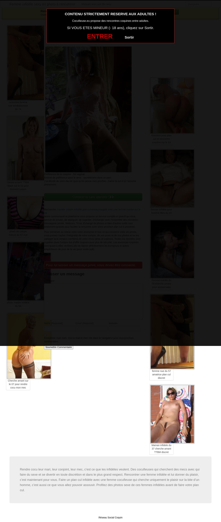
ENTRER (100, 36)
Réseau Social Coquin (111, 517)
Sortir (129, 37)
